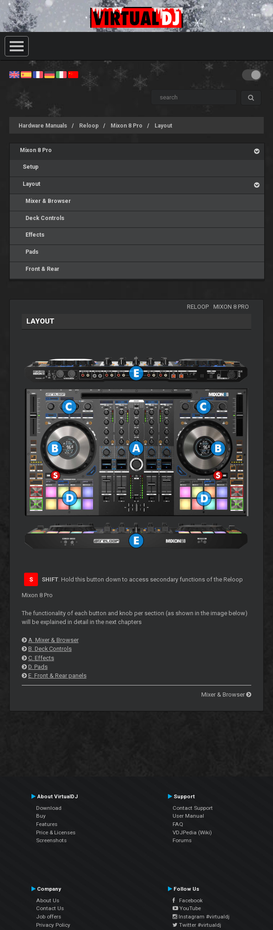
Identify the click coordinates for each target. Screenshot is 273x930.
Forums (182, 840)
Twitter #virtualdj (197, 925)
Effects (32, 235)
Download (49, 808)
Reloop (89, 125)
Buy (41, 816)
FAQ (178, 824)
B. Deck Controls (50, 648)
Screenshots (51, 840)
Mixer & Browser (45, 201)
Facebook (188, 900)
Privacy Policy (53, 925)
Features (46, 824)
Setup (29, 167)
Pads (29, 252)
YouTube (187, 908)
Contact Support (193, 808)
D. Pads (38, 666)
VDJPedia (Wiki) (192, 832)
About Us (47, 900)
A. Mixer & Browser (53, 639)
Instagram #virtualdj (201, 916)
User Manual (188, 816)
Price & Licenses (55, 832)
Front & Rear (39, 269)
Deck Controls (42, 218)
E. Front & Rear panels (57, 675)
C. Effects (41, 658)
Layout (163, 125)
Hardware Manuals (43, 125)
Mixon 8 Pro (127, 125)
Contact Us (50, 908)
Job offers (48, 916)
